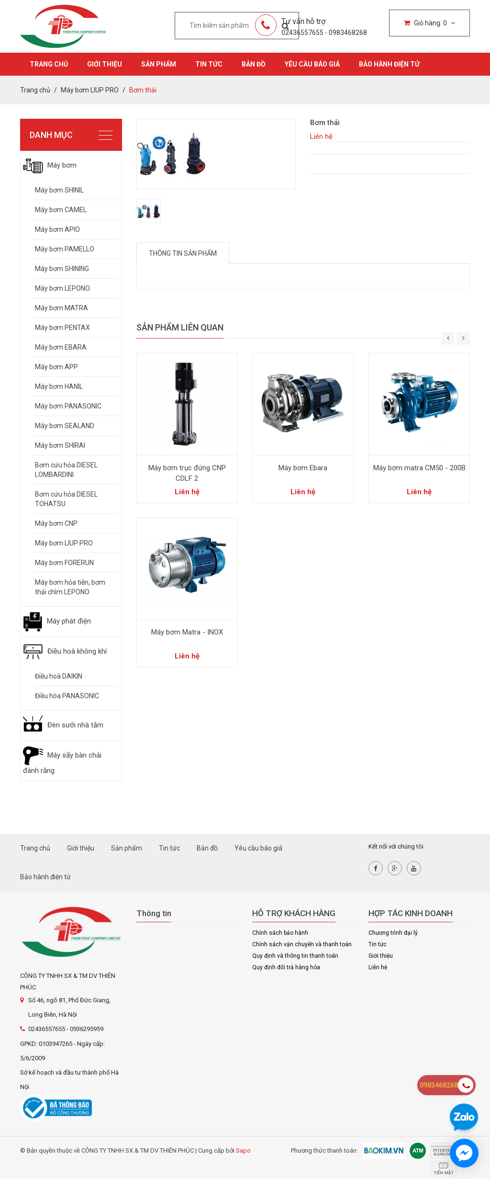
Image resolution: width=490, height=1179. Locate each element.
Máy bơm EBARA (61, 347)
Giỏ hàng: (429, 23)
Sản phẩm (158, 64)
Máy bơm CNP (56, 523)
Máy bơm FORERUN (64, 563)
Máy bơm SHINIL (59, 190)
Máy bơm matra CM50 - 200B (419, 468)
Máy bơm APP (56, 367)
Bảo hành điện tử (389, 64)
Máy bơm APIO (57, 229)
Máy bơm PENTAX (62, 327)
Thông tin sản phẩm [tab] (183, 253)
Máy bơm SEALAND (64, 426)
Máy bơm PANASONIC (68, 406)
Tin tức (209, 64)
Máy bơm (50, 165)
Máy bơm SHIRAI (60, 445)
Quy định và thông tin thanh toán (295, 955)
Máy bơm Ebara (302, 468)
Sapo (243, 1150)
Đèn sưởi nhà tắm (63, 725)
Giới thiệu (104, 64)
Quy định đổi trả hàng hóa (286, 967)
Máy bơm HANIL (59, 386)
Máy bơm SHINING (62, 268)
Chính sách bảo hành (280, 933)
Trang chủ (49, 64)
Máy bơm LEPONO (62, 288)
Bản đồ (254, 64)
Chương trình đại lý (393, 933)
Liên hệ (377, 967)
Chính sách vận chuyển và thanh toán (302, 944)
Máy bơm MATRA (61, 308)
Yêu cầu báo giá (312, 64)
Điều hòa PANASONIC (67, 696)
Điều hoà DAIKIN (58, 676)
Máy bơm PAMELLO (64, 249)
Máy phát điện (57, 621)
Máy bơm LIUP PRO (64, 543)
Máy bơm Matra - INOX (187, 632)
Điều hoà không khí (65, 651)
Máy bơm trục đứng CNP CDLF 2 (187, 473)
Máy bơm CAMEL (61, 210)
